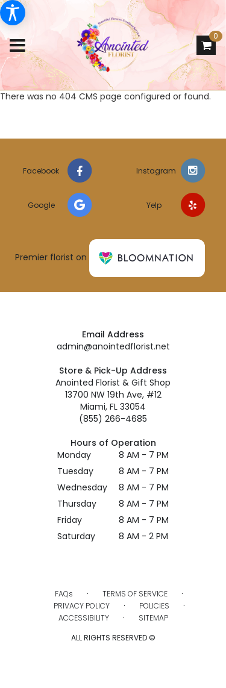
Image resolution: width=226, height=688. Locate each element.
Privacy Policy (82, 606)
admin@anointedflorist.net (113, 346)
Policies (154, 606)
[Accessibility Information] (12, 12)
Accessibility (83, 618)
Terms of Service (135, 594)
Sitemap (153, 618)
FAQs (64, 594)
